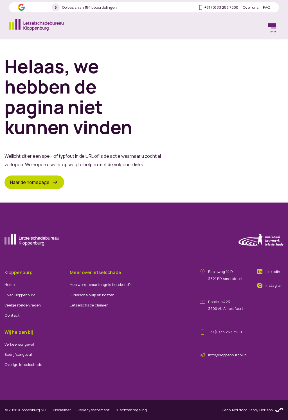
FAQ (266, 7)
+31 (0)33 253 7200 (218, 7)
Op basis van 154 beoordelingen (84, 7)
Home (9, 284)
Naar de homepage (34, 182)
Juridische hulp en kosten (92, 294)
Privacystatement (94, 409)
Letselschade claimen (89, 305)
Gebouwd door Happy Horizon (253, 410)
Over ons (250, 7)
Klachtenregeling (131, 409)
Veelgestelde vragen (22, 305)
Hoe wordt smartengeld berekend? (100, 284)
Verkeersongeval (19, 344)
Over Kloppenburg (19, 294)
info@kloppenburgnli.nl (228, 354)
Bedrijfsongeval (18, 354)
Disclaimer (62, 409)
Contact (12, 315)
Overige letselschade (23, 364)
